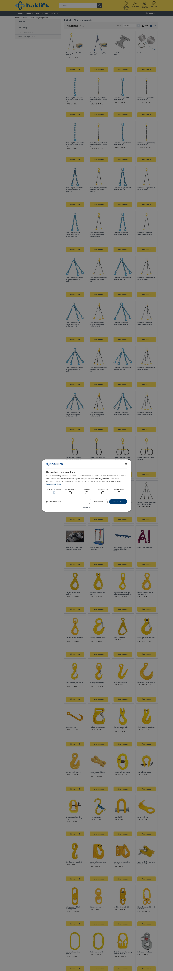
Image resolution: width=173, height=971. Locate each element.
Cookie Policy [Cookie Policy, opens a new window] (86, 507)
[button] (53, 502)
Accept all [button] (118, 502)
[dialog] (86, 485)
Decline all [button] (98, 502)
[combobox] (126, 464)
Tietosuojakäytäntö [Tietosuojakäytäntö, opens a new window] (53, 484)
